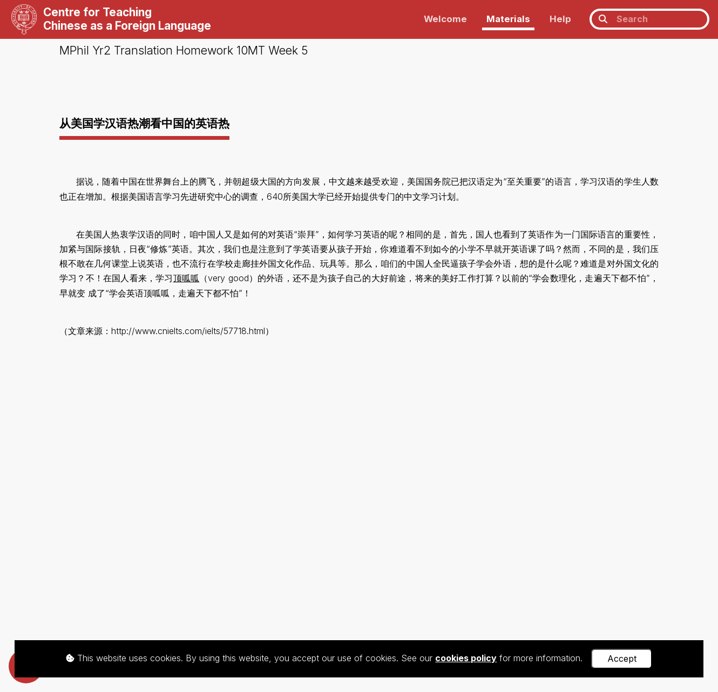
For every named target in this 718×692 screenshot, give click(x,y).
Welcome (445, 18)
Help (560, 18)
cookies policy (466, 658)
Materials (508, 18)
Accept (621, 658)
